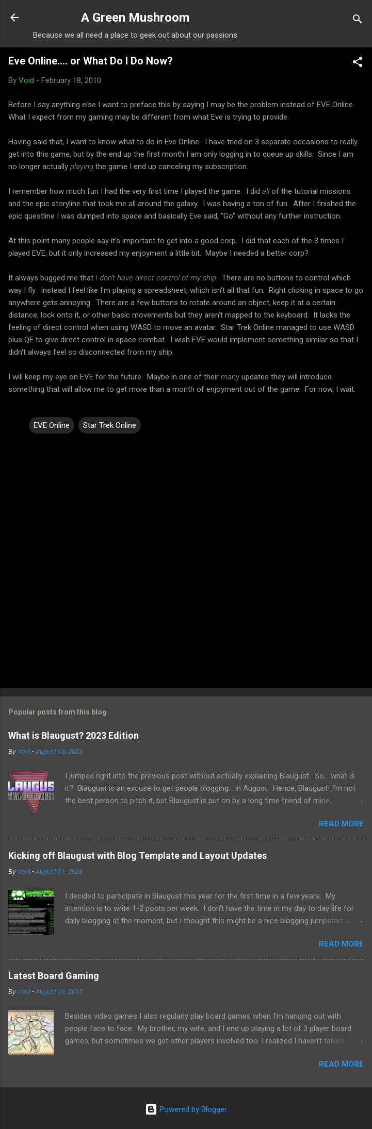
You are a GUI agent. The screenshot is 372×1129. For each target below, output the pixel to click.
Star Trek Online (109, 425)
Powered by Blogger (186, 1109)
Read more (341, 823)
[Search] (357, 21)
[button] (357, 64)
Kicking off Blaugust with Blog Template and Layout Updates (137, 855)
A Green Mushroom (135, 17)
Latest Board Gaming (53, 975)
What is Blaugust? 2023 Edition (73, 735)
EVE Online (52, 425)
